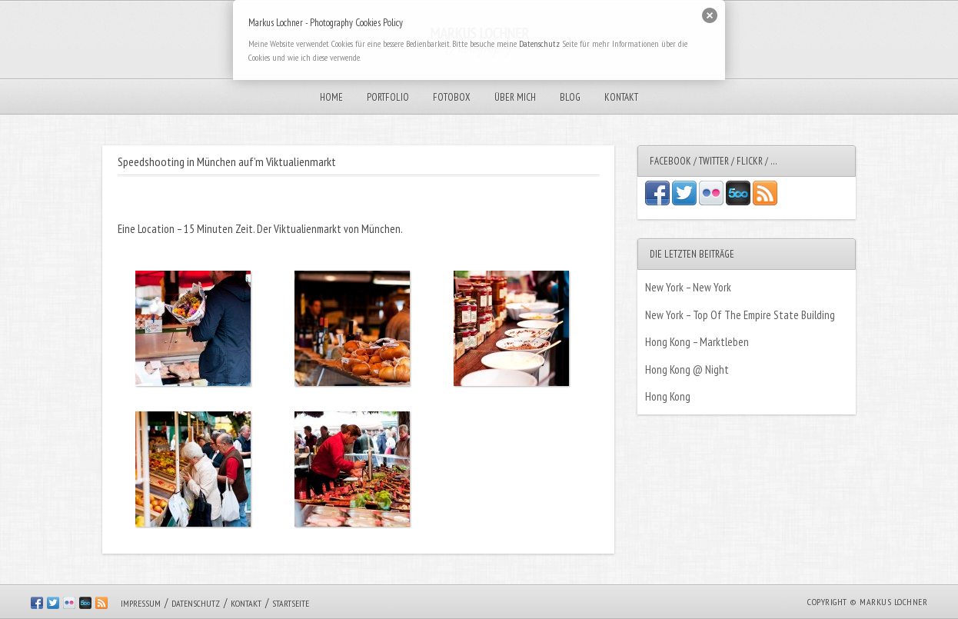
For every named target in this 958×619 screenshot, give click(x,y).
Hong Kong (667, 396)
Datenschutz (195, 603)
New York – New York (688, 287)
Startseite (290, 603)
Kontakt (621, 97)
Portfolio (388, 97)
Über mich (515, 97)
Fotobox (452, 97)
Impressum (141, 603)
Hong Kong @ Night (687, 369)
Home (331, 97)
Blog (570, 97)
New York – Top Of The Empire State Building (740, 315)
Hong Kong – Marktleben (697, 341)
